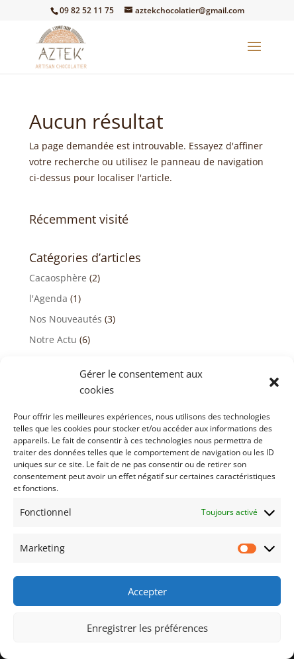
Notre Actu (53, 339)
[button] (274, 382)
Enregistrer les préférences (147, 627)
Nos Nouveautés (65, 319)
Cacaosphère (58, 277)
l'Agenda (48, 298)
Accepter (147, 591)
